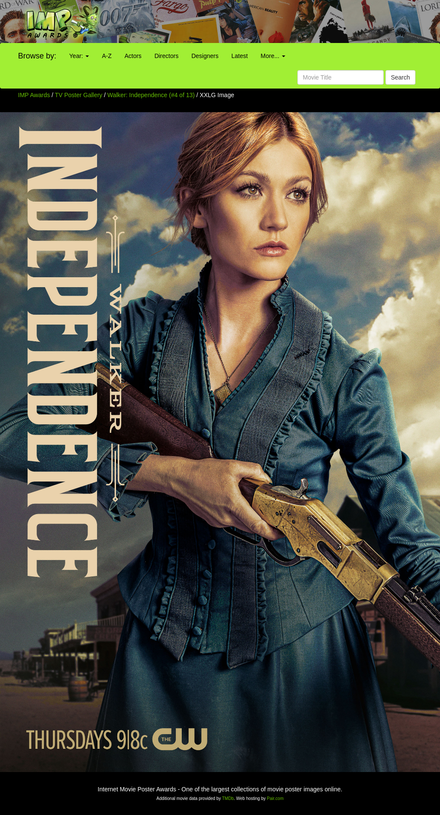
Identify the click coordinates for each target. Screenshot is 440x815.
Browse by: (37, 56)
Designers (204, 55)
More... (273, 55)
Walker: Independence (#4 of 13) (151, 95)
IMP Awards (34, 95)
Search (400, 77)
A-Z (107, 55)
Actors (133, 55)
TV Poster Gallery (78, 95)
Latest (239, 55)
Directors (166, 55)
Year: (79, 55)
